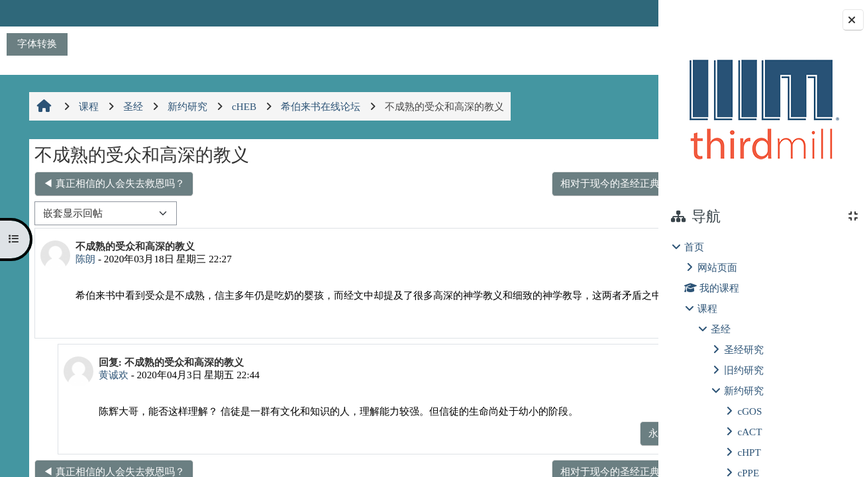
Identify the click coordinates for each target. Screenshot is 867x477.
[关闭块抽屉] (853, 19)
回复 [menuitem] (611, 331)
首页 (694, 246)
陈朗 (84, 258)
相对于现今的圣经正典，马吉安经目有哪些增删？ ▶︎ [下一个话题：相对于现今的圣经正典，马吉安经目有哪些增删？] (514, 183)
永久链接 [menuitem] (564, 331)
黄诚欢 (107, 388)
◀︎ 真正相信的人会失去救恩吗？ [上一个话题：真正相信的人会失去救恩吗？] (112, 183)
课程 (707, 308)
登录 (623, 13)
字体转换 (37, 43)
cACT (749, 431)
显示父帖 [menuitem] (564, 446)
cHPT (748, 452)
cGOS (749, 411)
